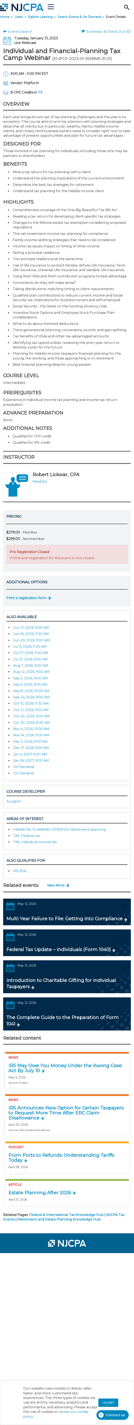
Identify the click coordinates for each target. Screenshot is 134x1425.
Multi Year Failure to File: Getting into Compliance (64, 919)
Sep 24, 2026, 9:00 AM (31, 697)
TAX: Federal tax (26, 836)
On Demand (23, 767)
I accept (108, 1402)
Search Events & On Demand (79, 17)
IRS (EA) (20, 871)
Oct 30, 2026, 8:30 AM (31, 723)
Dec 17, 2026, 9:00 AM (31, 748)
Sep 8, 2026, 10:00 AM (31, 691)
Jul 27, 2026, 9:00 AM (30, 653)
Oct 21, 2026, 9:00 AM (31, 710)
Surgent (14, 801)
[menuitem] (18, 1259)
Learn (18, 17)
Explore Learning (40, 17)
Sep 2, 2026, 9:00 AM (30, 678)
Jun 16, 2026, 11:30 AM (31, 634)
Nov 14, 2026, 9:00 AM (31, 735)
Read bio (40, 481)
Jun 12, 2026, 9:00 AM (31, 628)
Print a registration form (26, 598)
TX (40, 92)
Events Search (17, 32)
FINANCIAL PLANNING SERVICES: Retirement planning (59, 829)
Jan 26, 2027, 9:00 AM (31, 761)
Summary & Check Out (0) (106, 32)
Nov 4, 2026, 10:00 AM (31, 729)
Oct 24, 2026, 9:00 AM (31, 716)
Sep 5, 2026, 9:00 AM (30, 684)
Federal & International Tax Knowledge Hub (66, 1215)
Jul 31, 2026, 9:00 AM (30, 659)
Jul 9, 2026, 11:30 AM (30, 647)
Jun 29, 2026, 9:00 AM (31, 640)
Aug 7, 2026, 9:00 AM (30, 665)
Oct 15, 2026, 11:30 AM (31, 703)
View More (56, 885)
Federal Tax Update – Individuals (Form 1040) (58, 949)
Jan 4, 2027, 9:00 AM (30, 754)
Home (4, 17)
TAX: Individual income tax (35, 842)
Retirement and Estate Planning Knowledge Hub (59, 1219)
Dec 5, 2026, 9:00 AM (30, 742)
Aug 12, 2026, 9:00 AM (31, 672)
